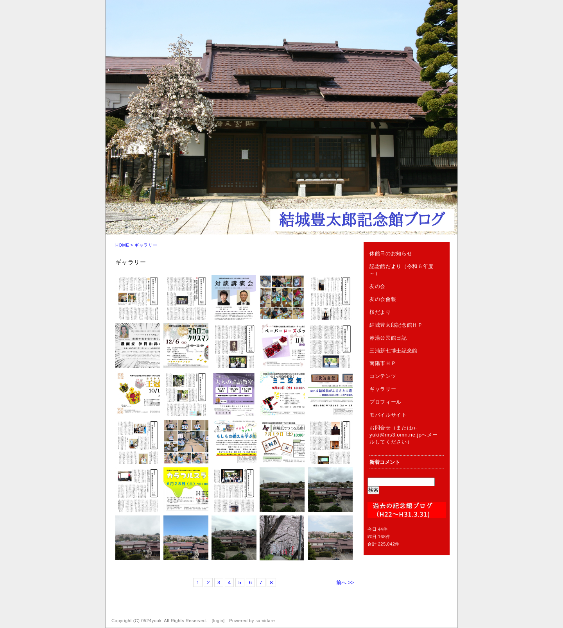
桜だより (380, 312)
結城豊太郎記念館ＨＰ (396, 325)
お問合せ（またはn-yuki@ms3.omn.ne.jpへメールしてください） (403, 435)
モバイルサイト (388, 415)
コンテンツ (382, 376)
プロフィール (385, 402)
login (218, 620)
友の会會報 (382, 299)
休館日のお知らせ (390, 253)
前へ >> (345, 582)
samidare (265, 620)
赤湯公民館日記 (388, 338)
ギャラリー (382, 389)
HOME (122, 245)
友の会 (377, 286)
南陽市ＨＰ (382, 363)
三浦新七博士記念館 (393, 351)
